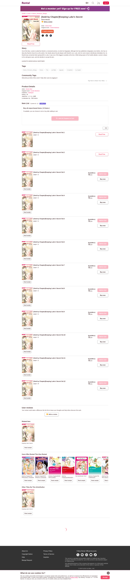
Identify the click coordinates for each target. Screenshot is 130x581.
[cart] (98, 3)
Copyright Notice (27, 554)
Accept (105, 577)
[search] (92, 3)
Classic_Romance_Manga (30, 70)
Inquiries (46, 557)
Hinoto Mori (48, 26)
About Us (25, 551)
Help (23, 557)
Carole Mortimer (54, 27)
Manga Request (27, 560)
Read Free (30, 44)
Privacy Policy (47, 551)
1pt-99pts (53, 70)
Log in (106, 3)
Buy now (103, 179)
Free (47, 70)
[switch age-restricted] (87, 3)
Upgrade (61, 70)
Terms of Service (48, 554)
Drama (41, 70)
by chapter (78, 70)
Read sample (27, 189)
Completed (70, 70)
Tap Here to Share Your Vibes (96, 80)
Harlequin (31, 92)
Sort (105, 128)
